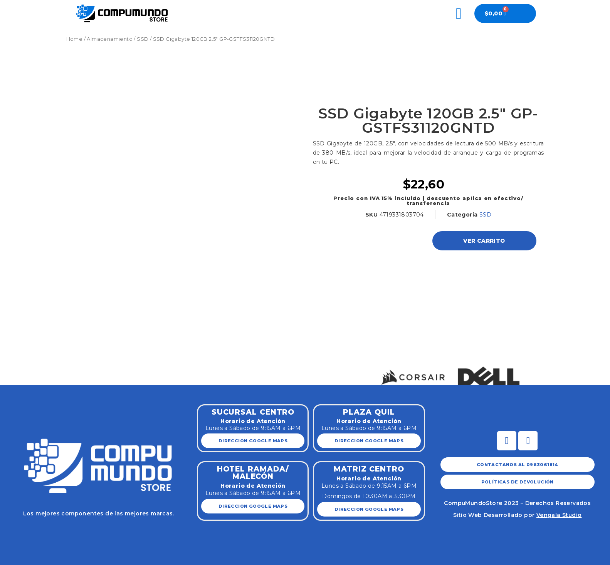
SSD (142, 39)
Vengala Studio (559, 515)
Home (74, 39)
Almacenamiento (110, 39)
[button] (8, 359)
